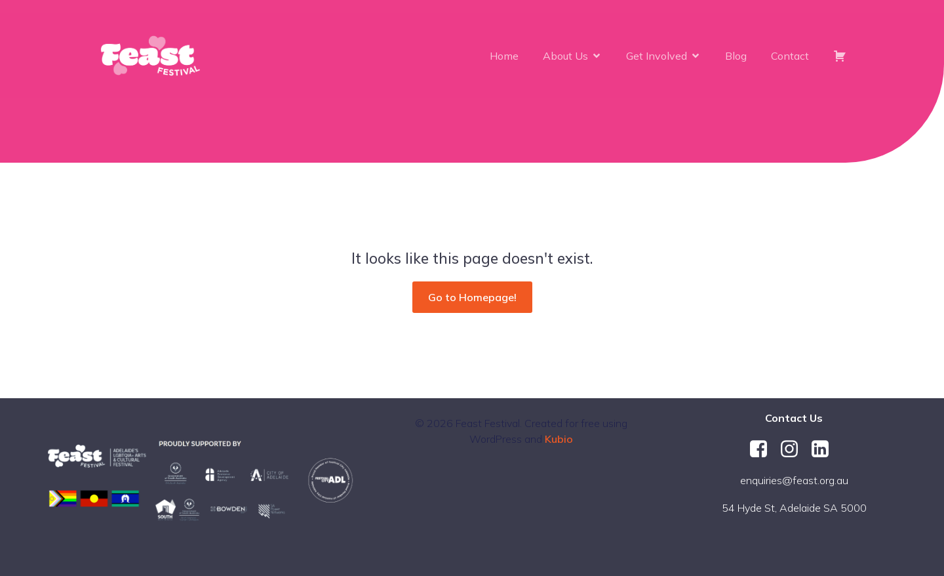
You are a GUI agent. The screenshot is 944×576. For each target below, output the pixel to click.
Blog (736, 55)
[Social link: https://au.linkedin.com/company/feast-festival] (825, 449)
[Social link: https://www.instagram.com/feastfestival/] (794, 449)
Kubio (559, 438)
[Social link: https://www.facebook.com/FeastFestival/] (763, 449)
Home (504, 55)
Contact (790, 55)
